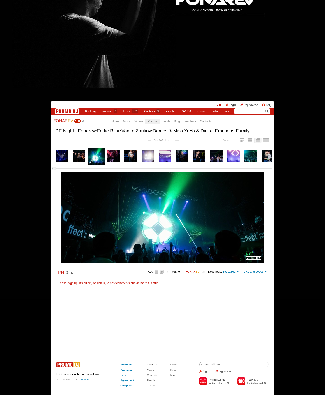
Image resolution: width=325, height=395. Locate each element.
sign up (73, 283)
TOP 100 (185, 111)
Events (165, 121)
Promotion (126, 369)
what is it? (87, 379)
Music (130, 111)
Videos (138, 121)
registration (225, 371)
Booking (90, 111)
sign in (101, 283)
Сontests (152, 111)
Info (172, 375)
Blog (177, 121)
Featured (110, 111)
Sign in (207, 371)
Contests (152, 375)
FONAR (63, 121)
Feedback (189, 121)
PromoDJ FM (217, 379)
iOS (227, 383)
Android (216, 383)
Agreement (127, 380)
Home (116, 121)
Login (232, 105)
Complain (126, 385)
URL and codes (253, 271)
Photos (152, 121)
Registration (251, 105)
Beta (226, 111)
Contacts (205, 121)
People (170, 111)
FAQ (268, 105)
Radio (214, 111)
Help (123, 375)
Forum (201, 111)
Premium (126, 364)
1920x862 (229, 271)
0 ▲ (70, 272)
